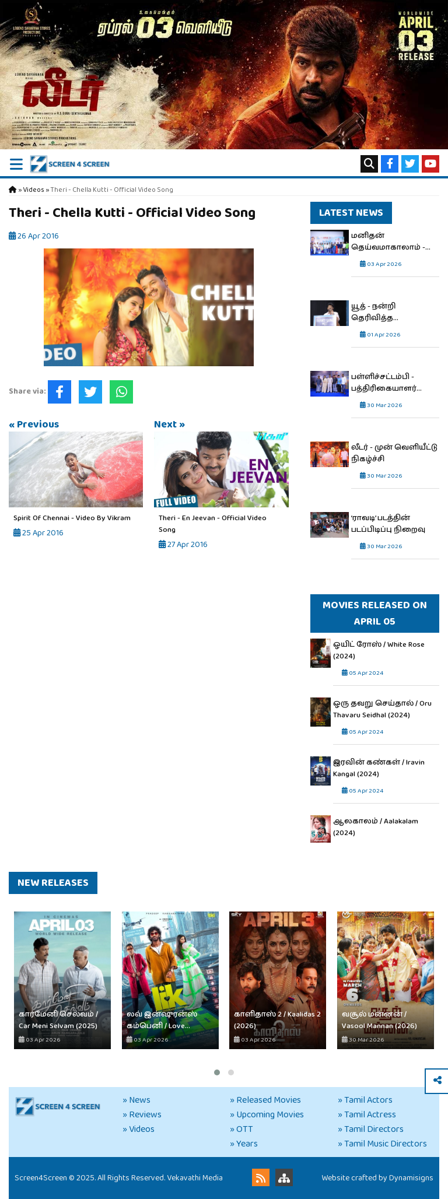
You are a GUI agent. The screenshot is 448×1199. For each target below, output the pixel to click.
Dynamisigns (411, 1178)
